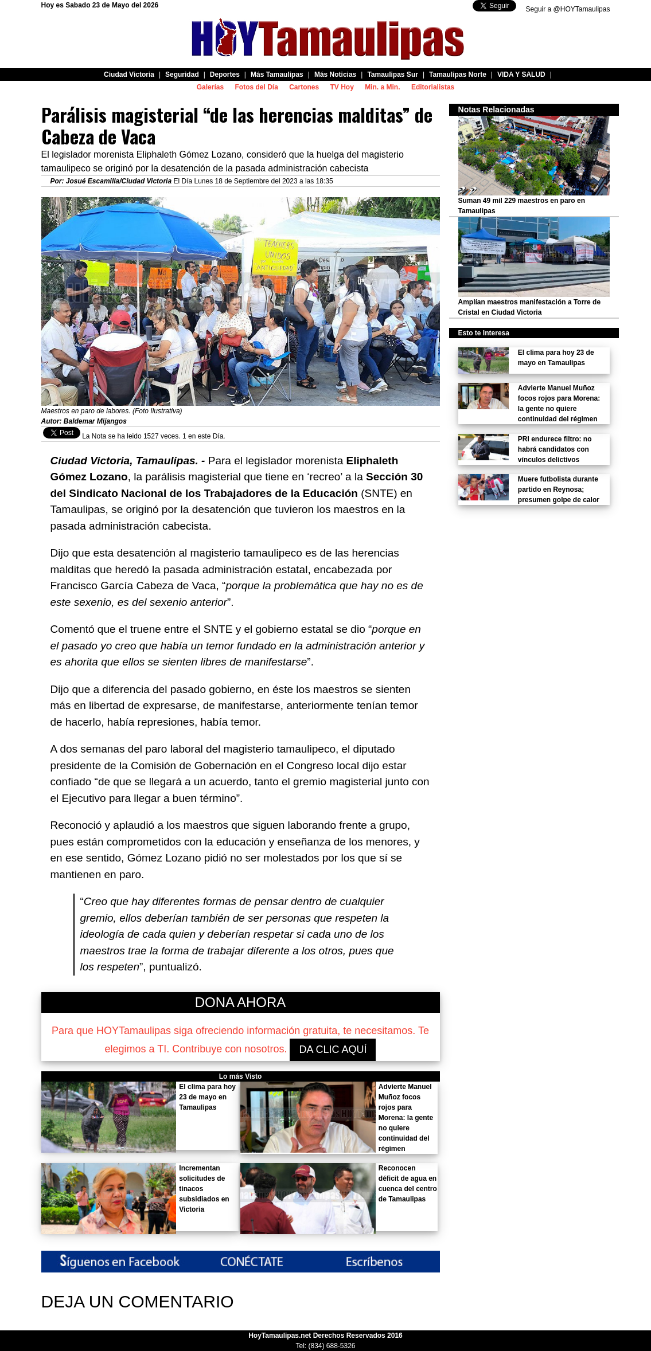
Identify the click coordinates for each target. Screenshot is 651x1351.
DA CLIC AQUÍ (333, 1049)
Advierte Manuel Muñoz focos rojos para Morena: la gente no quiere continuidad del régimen (406, 1118)
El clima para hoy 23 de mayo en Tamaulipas (207, 1097)
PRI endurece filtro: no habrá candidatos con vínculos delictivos (555, 449)
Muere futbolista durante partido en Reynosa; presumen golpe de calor (558, 489)
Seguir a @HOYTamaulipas (568, 9)
